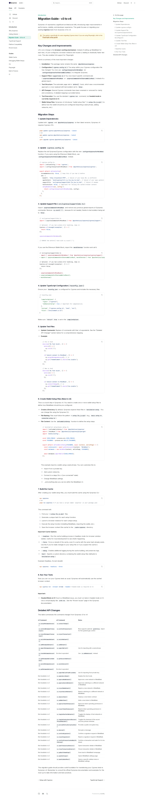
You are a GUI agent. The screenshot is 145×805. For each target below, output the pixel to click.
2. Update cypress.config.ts (123, 27)
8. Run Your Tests (120, 52)
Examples (22, 8)
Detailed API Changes (120, 55)
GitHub (13, 14)
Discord (126, 3)
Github (119, 3)
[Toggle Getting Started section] (19, 34)
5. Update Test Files (121, 40)
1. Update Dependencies (122, 24)
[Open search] (72, 3)
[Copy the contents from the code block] (102, 130)
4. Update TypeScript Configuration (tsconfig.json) (126, 36)
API (15, 8)
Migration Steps (118, 21)
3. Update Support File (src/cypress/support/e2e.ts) (123, 31)
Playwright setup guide (50, 37)
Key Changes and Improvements (123, 18)
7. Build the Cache (120, 49)
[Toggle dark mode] (134, 2)
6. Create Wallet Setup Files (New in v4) (126, 45)
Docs (10, 8)
